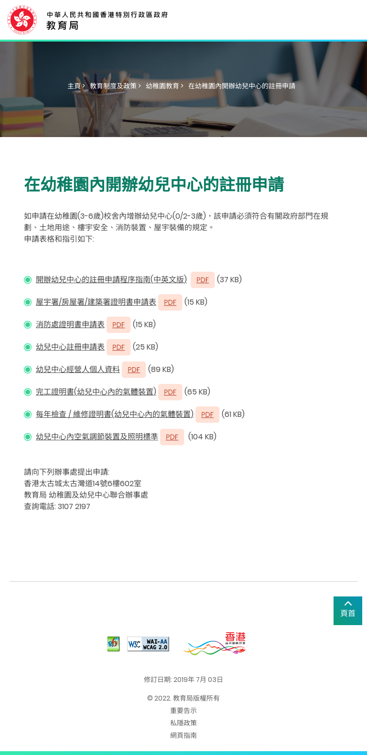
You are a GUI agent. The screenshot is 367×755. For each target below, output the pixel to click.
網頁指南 (183, 735)
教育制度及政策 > (115, 86)
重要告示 (183, 710)
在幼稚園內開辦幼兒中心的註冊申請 (241, 86)
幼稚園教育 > (165, 86)
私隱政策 (183, 723)
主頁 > (76, 86)
